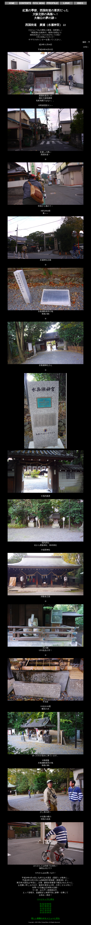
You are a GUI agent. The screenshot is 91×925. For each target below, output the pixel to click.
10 (50, 906)
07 (43, 906)
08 (45, 906)
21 (41, 912)
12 (43, 908)
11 (41, 908)
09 (48, 906)
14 (48, 908)
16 (41, 910)
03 (45, 904)
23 (45, 912)
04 (48, 904)
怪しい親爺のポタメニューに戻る (45, 918)
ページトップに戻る (45, 899)
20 (50, 910)
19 (48, 910)
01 (41, 904)
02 (43, 904)
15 (50, 908)
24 (48, 912)
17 (43, 910)
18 (45, 910)
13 (45, 908)
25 (50, 912)
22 (43, 912)
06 (41, 906)
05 (50, 904)
